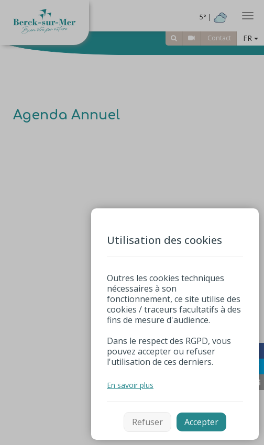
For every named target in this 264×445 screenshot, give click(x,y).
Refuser (147, 422)
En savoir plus (130, 385)
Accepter (201, 422)
